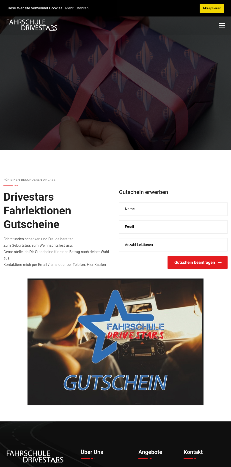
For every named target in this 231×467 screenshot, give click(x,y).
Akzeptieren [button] (212, 8)
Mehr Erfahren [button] (76, 8)
